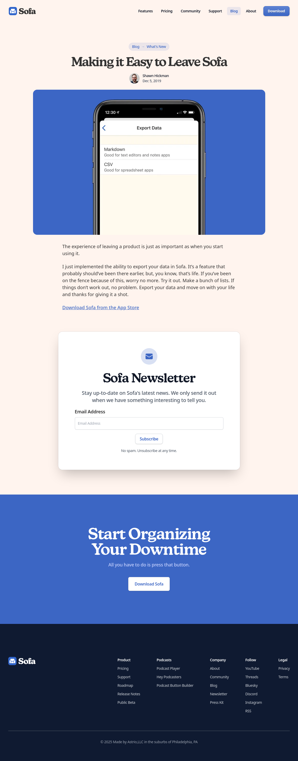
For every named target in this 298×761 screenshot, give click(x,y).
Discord (251, 693)
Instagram (253, 702)
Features (145, 11)
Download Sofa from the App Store (100, 307)
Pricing (167, 11)
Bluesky (251, 685)
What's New (156, 46)
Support (215, 11)
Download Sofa (149, 584)
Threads (251, 676)
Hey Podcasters (169, 676)
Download (276, 11)
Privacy (284, 668)
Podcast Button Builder (175, 685)
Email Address (90, 411)
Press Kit (217, 702)
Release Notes (128, 693)
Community (190, 11)
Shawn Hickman (156, 75)
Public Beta (126, 702)
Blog (234, 11)
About (251, 11)
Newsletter (218, 693)
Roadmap (125, 685)
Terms (283, 676)
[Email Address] (149, 423)
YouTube (252, 668)
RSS (248, 710)
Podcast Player (168, 668)
